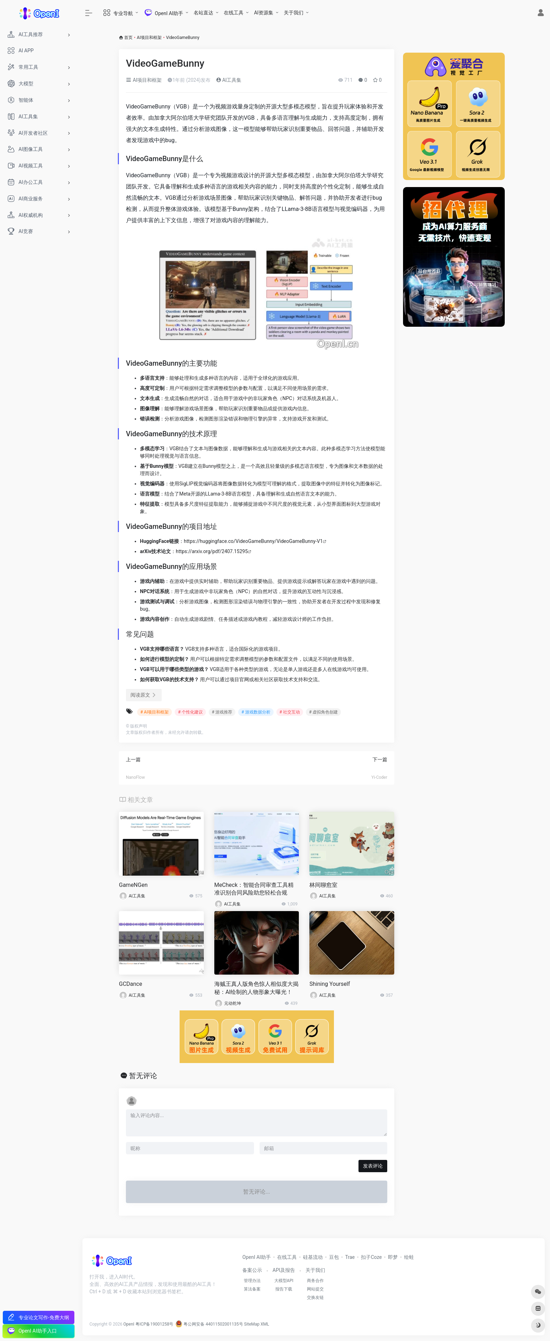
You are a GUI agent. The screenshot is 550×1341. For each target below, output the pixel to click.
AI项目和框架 (149, 37)
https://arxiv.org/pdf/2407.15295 (212, 551)
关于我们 (293, 12)
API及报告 (284, 1270)
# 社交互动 (290, 712)
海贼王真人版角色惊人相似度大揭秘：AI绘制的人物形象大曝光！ (256, 988)
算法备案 (252, 1289)
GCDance (130, 984)
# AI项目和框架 (154, 712)
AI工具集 (228, 80)
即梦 (393, 1257)
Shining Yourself (329, 984)
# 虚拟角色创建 (323, 712)
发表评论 (373, 1166)
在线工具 (233, 12)
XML (265, 1324)
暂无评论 (143, 1075)
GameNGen (133, 885)
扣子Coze (371, 1257)
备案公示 (252, 1270)
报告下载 (283, 1289)
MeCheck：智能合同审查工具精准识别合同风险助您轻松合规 (254, 889)
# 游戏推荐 (222, 712)
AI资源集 (263, 12)
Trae (350, 1257)
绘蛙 (409, 1257)
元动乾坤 (232, 1003)
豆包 (334, 1257)
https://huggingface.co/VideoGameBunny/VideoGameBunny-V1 (253, 541)
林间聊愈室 (323, 885)
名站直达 (203, 12)
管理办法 (252, 1280)
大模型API (284, 1280)
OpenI (128, 1324)
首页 (128, 37)
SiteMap (252, 1324)
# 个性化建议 (190, 712)
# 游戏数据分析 (255, 712)
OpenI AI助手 (256, 1257)
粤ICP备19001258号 (154, 1324)
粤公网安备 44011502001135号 (209, 1324)
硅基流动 (313, 1257)
